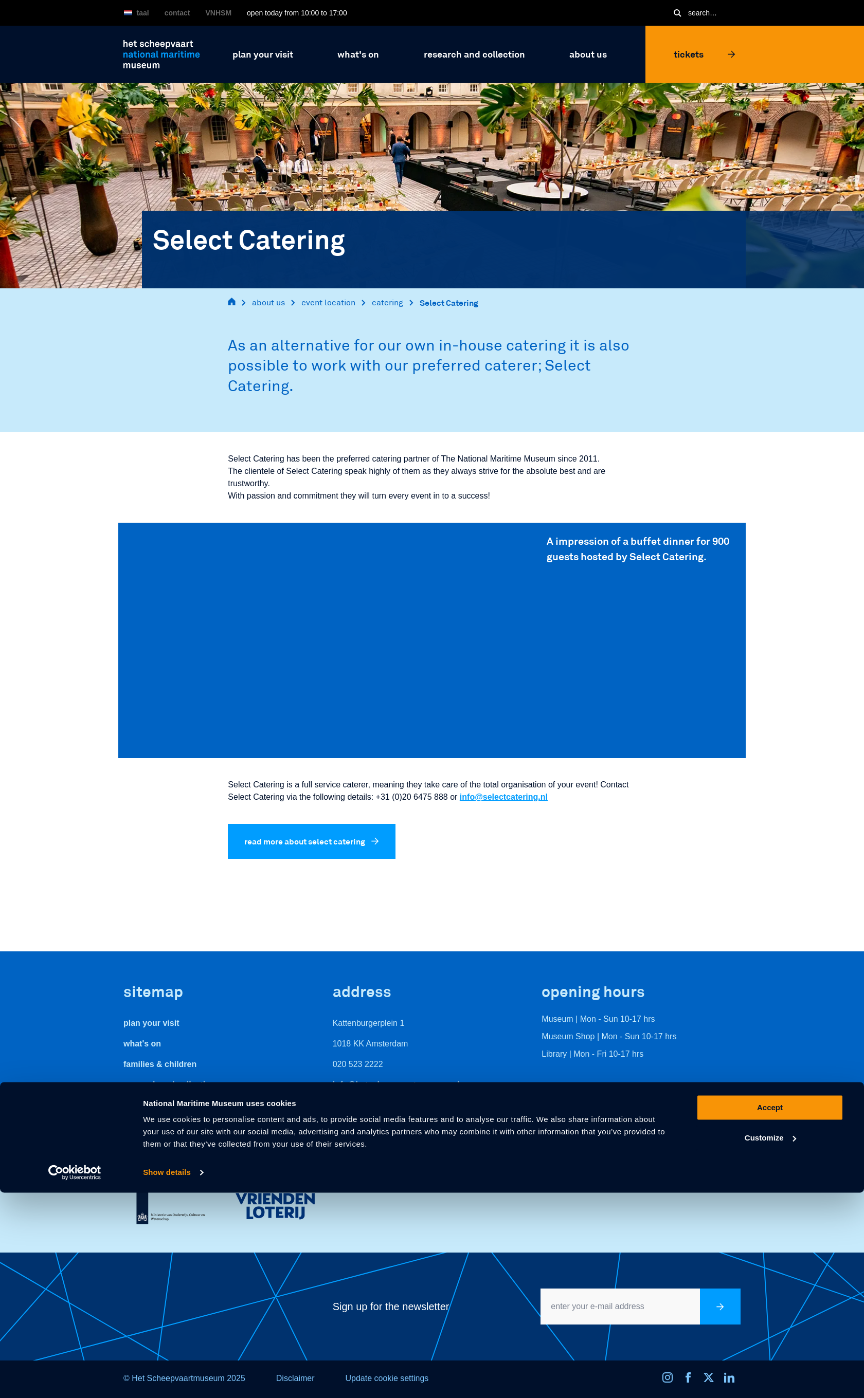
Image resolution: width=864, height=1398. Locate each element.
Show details (167, 1377)
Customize (770, 1342)
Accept (770, 1313)
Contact (177, 13)
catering (387, 302)
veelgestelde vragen (162, 1125)
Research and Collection (169, 1084)
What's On (142, 1043)
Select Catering (449, 302)
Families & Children (159, 1064)
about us (268, 302)
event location (328, 302)
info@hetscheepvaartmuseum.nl (396, 1084)
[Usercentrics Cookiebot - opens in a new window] (75, 1378)
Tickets (704, 54)
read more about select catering (311, 841)
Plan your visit (151, 1023)
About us (140, 1105)
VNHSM (219, 13)
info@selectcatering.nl (504, 797)
